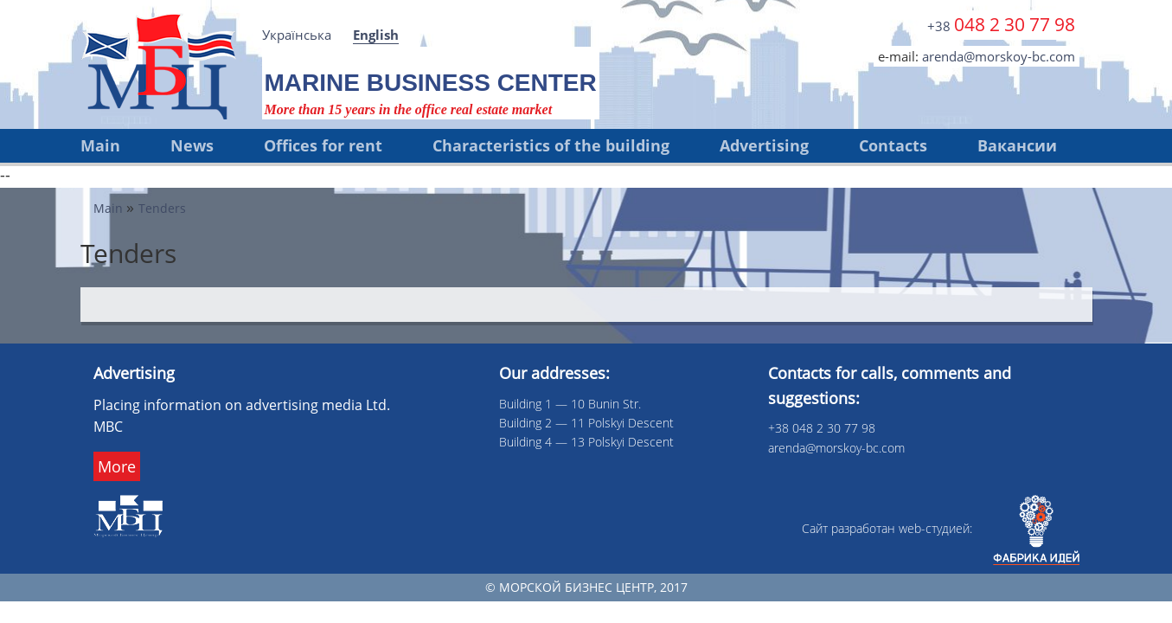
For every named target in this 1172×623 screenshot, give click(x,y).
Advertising (764, 145)
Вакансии (1017, 145)
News (192, 145)
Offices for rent (323, 145)
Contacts (893, 145)
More (117, 466)
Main (100, 145)
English (376, 34)
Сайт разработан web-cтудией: (940, 528)
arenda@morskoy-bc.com (998, 56)
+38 (1001, 24)
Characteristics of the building (550, 145)
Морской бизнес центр (576, 587)
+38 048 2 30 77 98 (821, 428)
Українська (296, 34)
